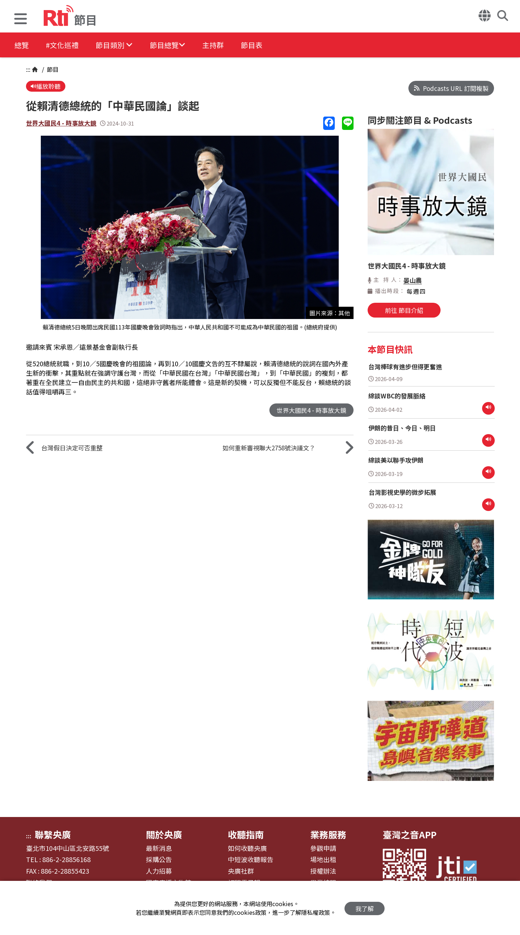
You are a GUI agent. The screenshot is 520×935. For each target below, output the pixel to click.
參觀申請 (323, 848)
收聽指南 (246, 834)
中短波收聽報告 (250, 860)
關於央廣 (164, 834)
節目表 (257, 45)
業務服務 (328, 834)
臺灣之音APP (410, 834)
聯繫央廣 (53, 834)
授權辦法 (323, 871)
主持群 (217, 45)
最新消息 (159, 848)
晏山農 (412, 280)
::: (28, 69)
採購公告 (159, 860)
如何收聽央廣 (247, 848)
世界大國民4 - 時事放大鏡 (61, 123)
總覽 (21, 45)
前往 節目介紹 (404, 310)
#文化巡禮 (63, 45)
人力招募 (159, 871)
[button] (20, 20)
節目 (52, 69)
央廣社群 (241, 871)
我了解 (364, 908)
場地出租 (323, 860)
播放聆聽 (46, 86)
